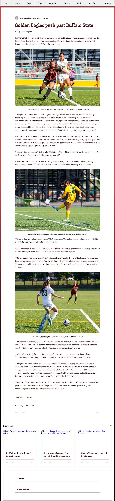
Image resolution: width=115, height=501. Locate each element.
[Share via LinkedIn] (27, 405)
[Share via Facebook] (16, 405)
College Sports (19, 398)
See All (110, 426)
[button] (78, 3)
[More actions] (99, 18)
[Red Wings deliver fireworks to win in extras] (20, 439)
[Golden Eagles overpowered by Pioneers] (95, 439)
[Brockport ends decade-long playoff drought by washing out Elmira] (57, 439)
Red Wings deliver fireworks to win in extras (19, 454)
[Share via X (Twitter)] (21, 405)
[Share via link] (33, 405)
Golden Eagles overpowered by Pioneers (94, 454)
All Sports (29, 398)
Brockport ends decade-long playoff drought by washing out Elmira (56, 454)
